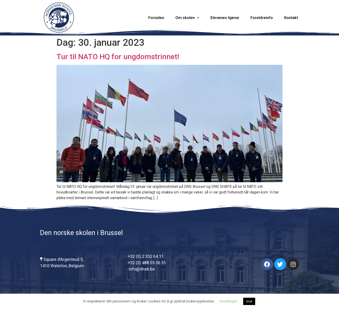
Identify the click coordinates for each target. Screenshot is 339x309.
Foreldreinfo (261, 17)
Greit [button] (249, 301)
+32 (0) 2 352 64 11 (146, 256)
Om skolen (187, 17)
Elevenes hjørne (224, 17)
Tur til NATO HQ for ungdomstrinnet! (117, 56)
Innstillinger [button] (228, 301)
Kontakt (291, 17)
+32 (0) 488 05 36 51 (147, 262)
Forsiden (156, 17)
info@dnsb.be (141, 269)
